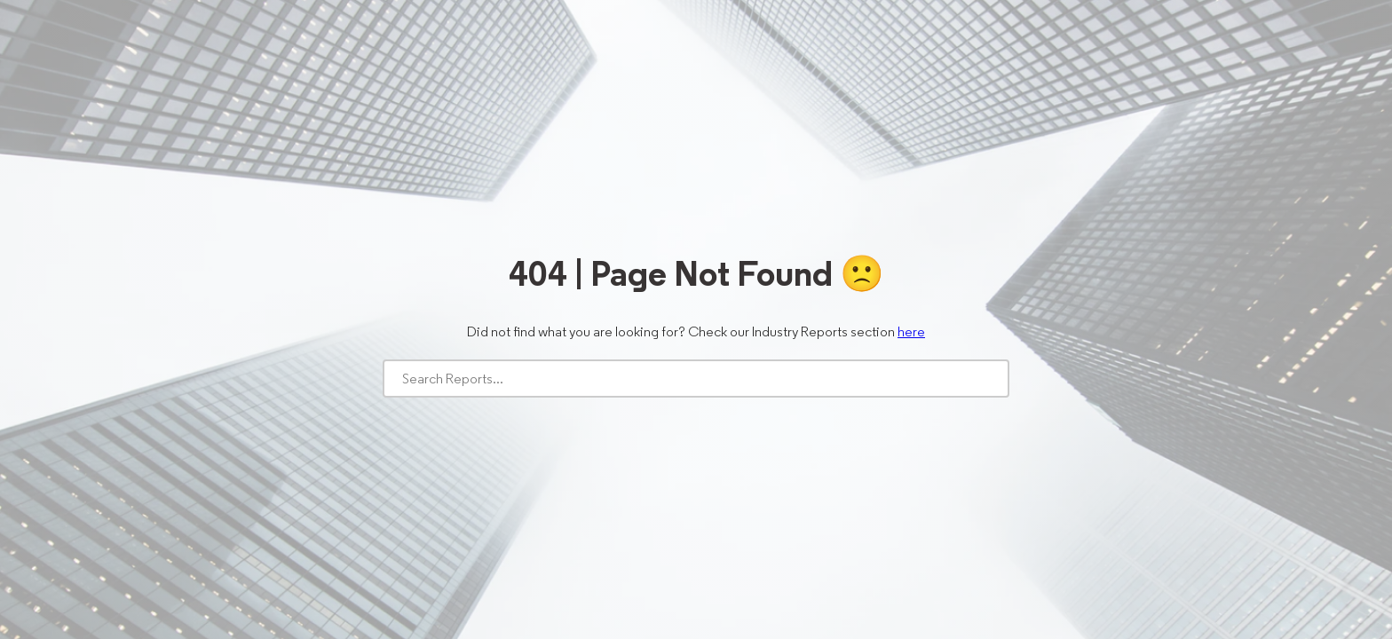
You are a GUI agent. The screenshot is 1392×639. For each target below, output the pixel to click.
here (911, 331)
